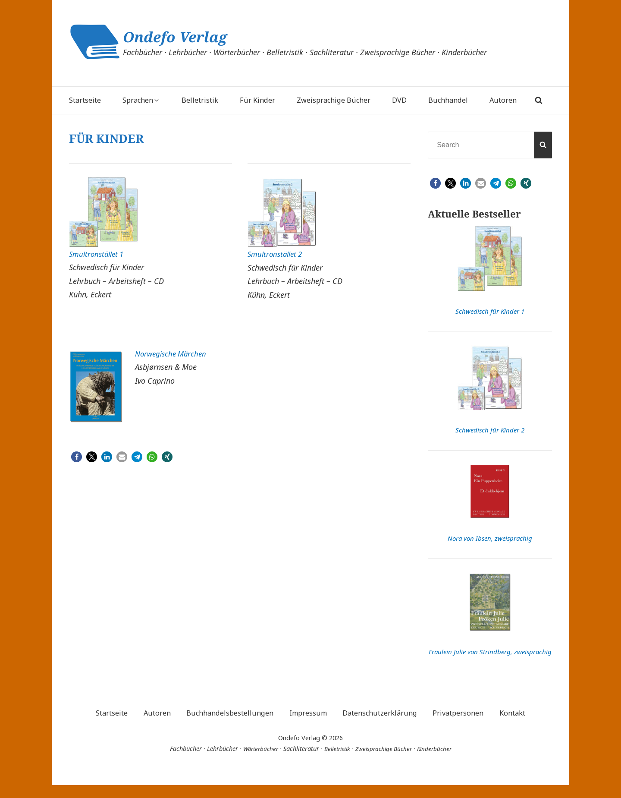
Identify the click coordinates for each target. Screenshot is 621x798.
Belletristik (335, 762)
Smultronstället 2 (277, 254)
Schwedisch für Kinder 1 (490, 311)
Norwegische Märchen (174, 353)
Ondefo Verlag (184, 36)
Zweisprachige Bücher (385, 762)
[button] (76, 458)
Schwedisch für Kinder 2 (490, 430)
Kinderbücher (439, 762)
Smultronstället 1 (98, 254)
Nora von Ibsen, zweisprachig (489, 538)
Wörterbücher (256, 762)
